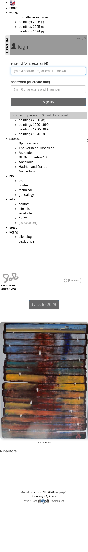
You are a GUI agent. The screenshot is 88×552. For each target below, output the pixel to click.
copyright (61, 492)
